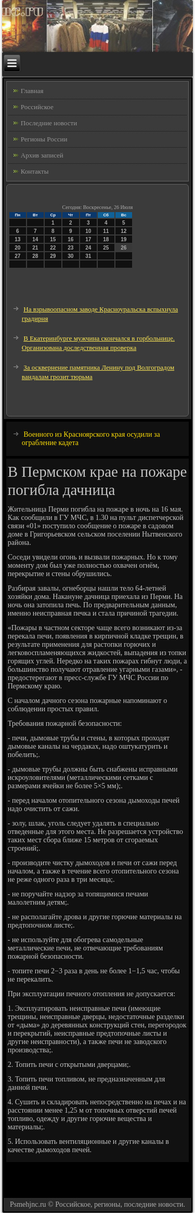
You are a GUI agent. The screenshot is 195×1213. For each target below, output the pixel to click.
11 (106, 231)
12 (123, 231)
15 (53, 239)
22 (53, 248)
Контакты (35, 171)
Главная (32, 91)
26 (123, 248)
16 (70, 239)
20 (17, 248)
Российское (37, 107)
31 (88, 256)
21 (35, 248)
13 (17, 239)
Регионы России (44, 139)
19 (123, 239)
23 (70, 248)
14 (35, 239)
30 (70, 256)
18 (106, 239)
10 (88, 231)
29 (53, 256)
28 (35, 256)
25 (106, 248)
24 (88, 248)
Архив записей (42, 155)
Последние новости (49, 123)
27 (17, 256)
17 (88, 239)
